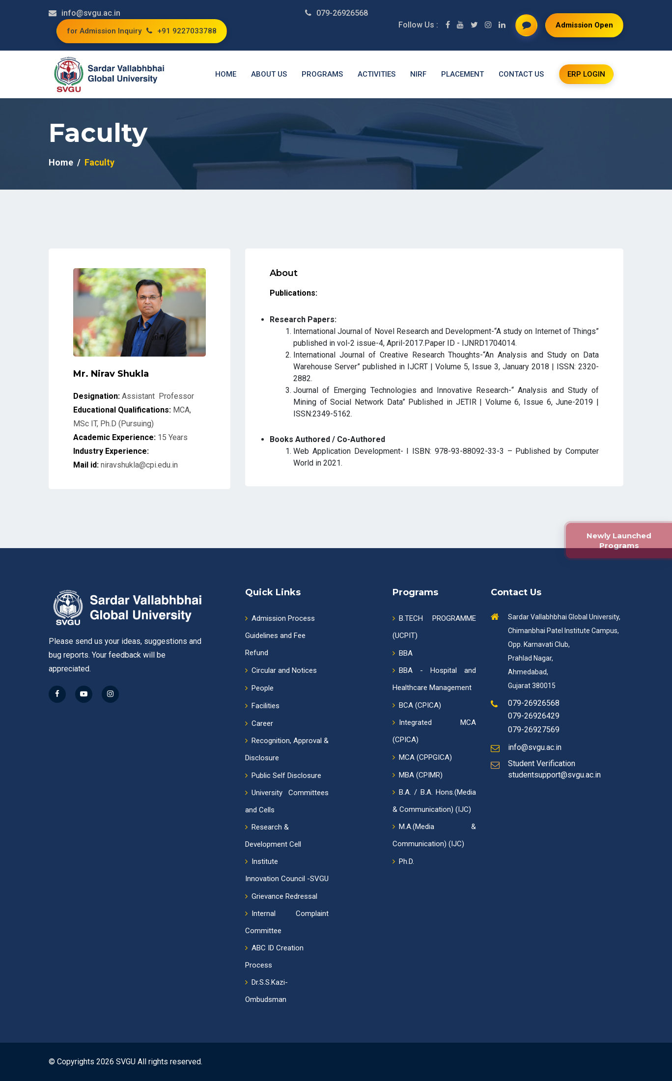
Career (259, 723)
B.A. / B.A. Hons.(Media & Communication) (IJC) (434, 801)
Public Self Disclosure (283, 775)
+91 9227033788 (181, 31)
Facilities (262, 705)
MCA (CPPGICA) (422, 757)
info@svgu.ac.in (90, 13)
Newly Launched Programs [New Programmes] (619, 540)
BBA (402, 653)
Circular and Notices (281, 670)
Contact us (521, 74)
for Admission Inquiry (104, 31)
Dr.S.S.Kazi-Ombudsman (266, 991)
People (259, 688)
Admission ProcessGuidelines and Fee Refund (280, 635)
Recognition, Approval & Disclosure (287, 749)
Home (225, 74)
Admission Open (584, 25)
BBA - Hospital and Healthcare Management (434, 679)
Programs (322, 74)
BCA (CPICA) (416, 705)
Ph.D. (403, 861)
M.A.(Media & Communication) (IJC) (434, 835)
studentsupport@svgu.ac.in (554, 774)
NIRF (418, 74)
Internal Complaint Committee (287, 922)
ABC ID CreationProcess (274, 956)
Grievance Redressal (281, 896)
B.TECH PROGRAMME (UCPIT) (434, 627)
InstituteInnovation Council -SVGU (287, 870)
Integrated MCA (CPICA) (434, 731)
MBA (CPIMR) (417, 775)
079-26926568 (342, 13)
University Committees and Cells (287, 801)
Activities (376, 74)
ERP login (586, 74)
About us (269, 74)
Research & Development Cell (273, 836)
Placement (462, 74)
